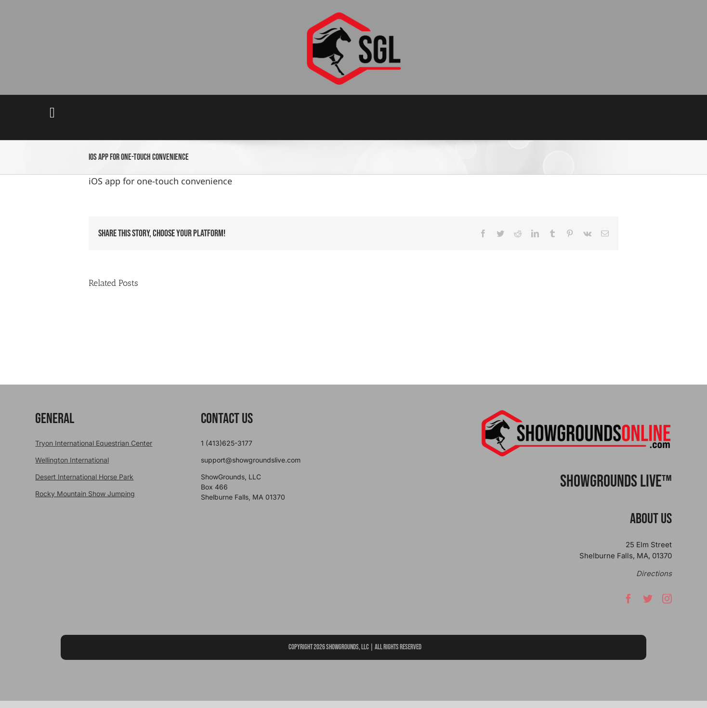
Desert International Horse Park (84, 477)
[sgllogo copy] (353, 15)
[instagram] (667, 602)
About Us (651, 519)
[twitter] (648, 602)
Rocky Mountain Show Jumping (85, 493)
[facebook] (628, 602)
